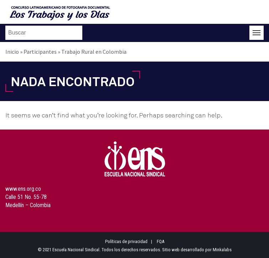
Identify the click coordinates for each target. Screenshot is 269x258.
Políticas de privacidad (126, 241)
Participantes (40, 51)
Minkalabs (222, 249)
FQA (160, 241)
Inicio (12, 51)
